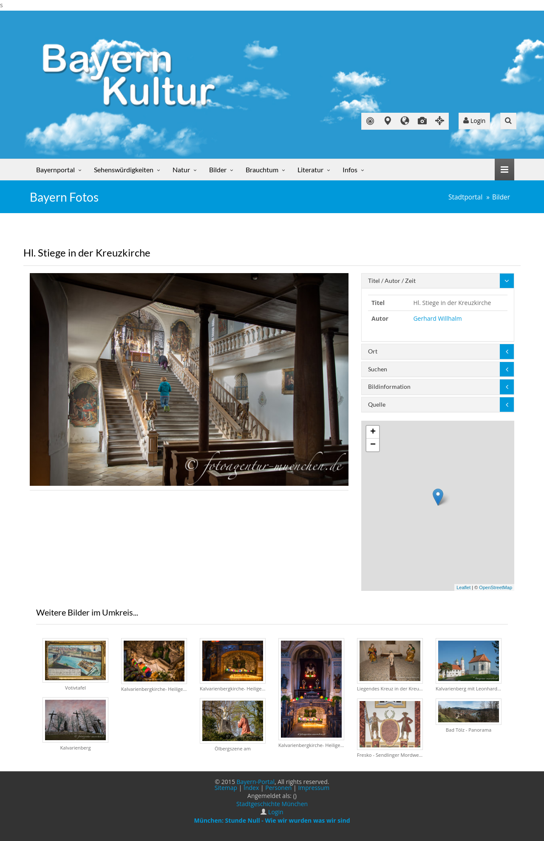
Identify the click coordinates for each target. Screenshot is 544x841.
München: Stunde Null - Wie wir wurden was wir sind (272, 820)
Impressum (313, 788)
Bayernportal (55, 169)
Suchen (377, 369)
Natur (181, 169)
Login (474, 121)
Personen (278, 788)
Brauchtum (262, 169)
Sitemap (226, 788)
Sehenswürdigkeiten (123, 169)
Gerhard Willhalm (437, 318)
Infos (350, 169)
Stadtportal (465, 197)
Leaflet (463, 587)
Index (251, 788)
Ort (372, 351)
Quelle (376, 404)
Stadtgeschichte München (272, 804)
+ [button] (373, 432)
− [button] (373, 445)
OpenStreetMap (495, 587)
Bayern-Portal (256, 782)
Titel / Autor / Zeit (392, 280)
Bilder (218, 169)
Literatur (310, 169)
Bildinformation (389, 386)
